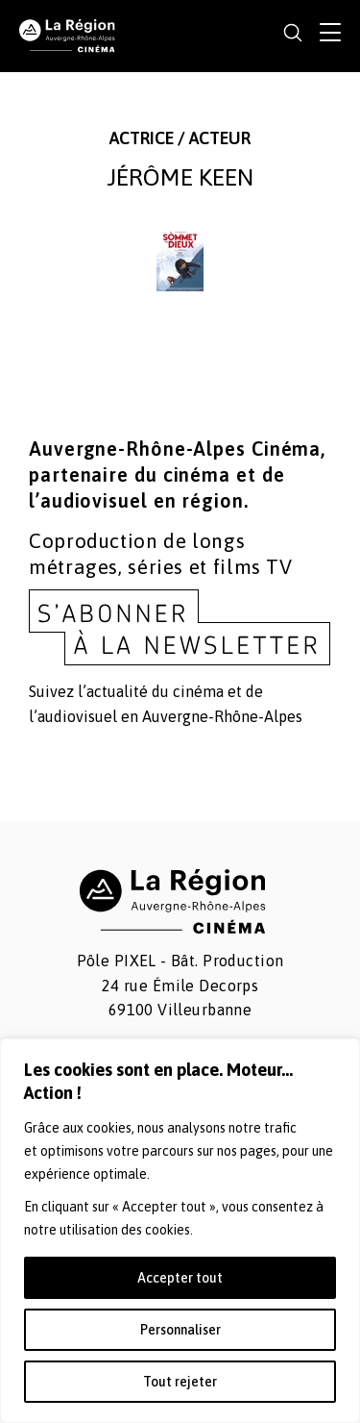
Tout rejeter (180, 1381)
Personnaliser (180, 1329)
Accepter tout (180, 1278)
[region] (180, 1230)
